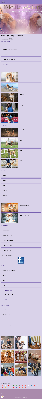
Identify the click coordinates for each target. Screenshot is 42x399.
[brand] (3, 2)
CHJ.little (5, 280)
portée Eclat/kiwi (7, 230)
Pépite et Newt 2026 (24, 215)
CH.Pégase (21, 105)
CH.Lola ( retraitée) (7, 320)
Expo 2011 (5, 175)
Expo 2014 (5, 190)
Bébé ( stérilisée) (7, 315)
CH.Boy (4, 275)
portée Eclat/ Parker (8, 240)
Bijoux (20, 150)
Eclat (4, 285)
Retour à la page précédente (5, 41)
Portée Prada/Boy (7, 250)
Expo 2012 (5, 180)
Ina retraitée (6, 310)
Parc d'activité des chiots (9, 295)
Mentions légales (17, 397)
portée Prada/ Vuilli (7, 235)
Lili (3, 330)
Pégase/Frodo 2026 (24, 205)
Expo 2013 (5, 185)
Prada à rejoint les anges (9, 270)
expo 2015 (5, 195)
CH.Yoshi (21, 130)
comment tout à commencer (10, 49)
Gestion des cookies (24, 397)
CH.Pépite (21, 94)
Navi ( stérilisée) (7, 325)
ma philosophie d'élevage (9, 59)
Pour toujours (6, 54)
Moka (20, 160)
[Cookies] (2, 397)
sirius (20, 140)
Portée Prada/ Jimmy (8, 245)
